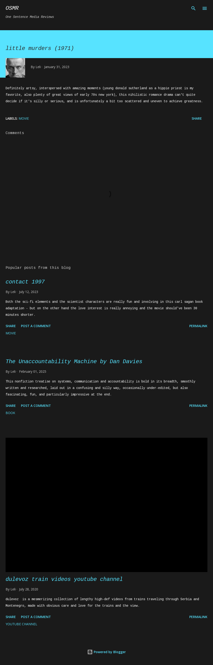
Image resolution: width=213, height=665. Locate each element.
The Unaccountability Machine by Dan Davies (74, 362)
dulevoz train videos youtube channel (64, 579)
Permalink (198, 326)
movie (24, 118)
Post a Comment (36, 326)
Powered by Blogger (106, 652)
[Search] (193, 8)
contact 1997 (25, 282)
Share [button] (197, 118)
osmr (12, 8)
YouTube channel (21, 624)
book (10, 413)
